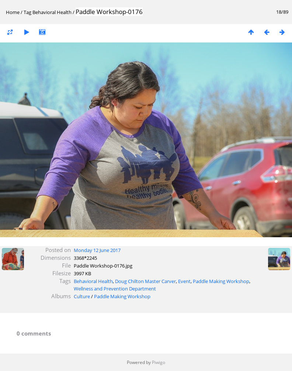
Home (13, 12)
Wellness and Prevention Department (115, 288)
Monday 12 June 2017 (97, 250)
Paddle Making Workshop (221, 281)
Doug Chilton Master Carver (145, 281)
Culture (82, 296)
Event (184, 281)
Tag (27, 12)
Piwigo (158, 362)
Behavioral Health (52, 12)
